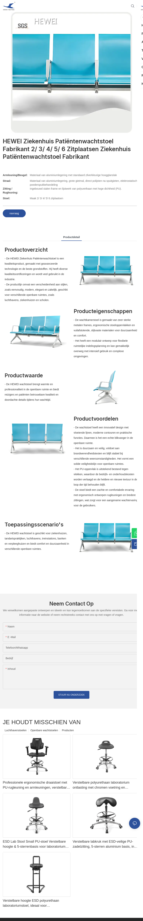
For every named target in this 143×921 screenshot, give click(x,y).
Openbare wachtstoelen (44, 730)
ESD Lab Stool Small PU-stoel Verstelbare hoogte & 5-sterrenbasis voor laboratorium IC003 (34, 844)
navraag (14, 213)
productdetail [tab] (71, 237)
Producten (68, 730)
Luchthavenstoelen (16, 730)
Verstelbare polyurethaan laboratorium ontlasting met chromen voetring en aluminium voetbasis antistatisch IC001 (102, 785)
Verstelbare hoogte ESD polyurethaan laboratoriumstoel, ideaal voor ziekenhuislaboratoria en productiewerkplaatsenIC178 (31, 903)
